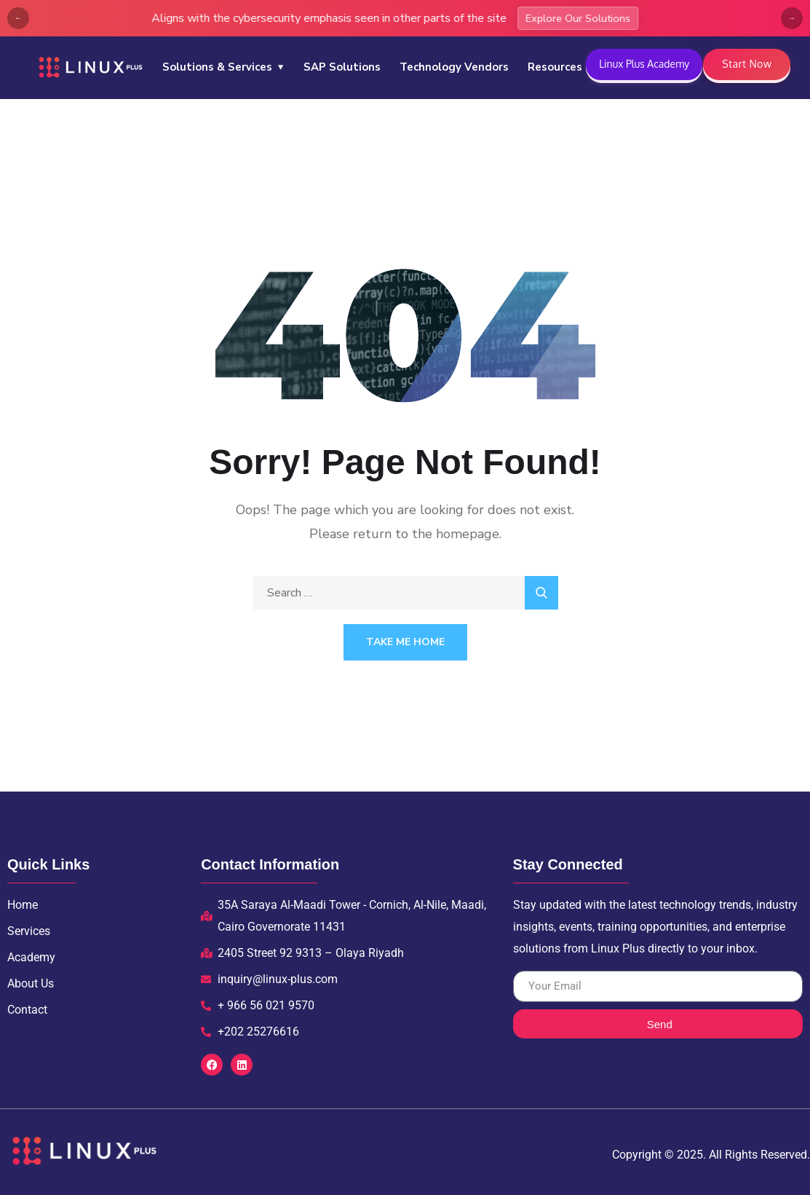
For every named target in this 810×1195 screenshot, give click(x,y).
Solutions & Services (217, 67)
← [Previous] (18, 18)
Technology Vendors (454, 67)
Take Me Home (405, 642)
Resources (555, 67)
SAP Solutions (342, 67)
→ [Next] (791, 18)
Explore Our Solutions (122, 18)
